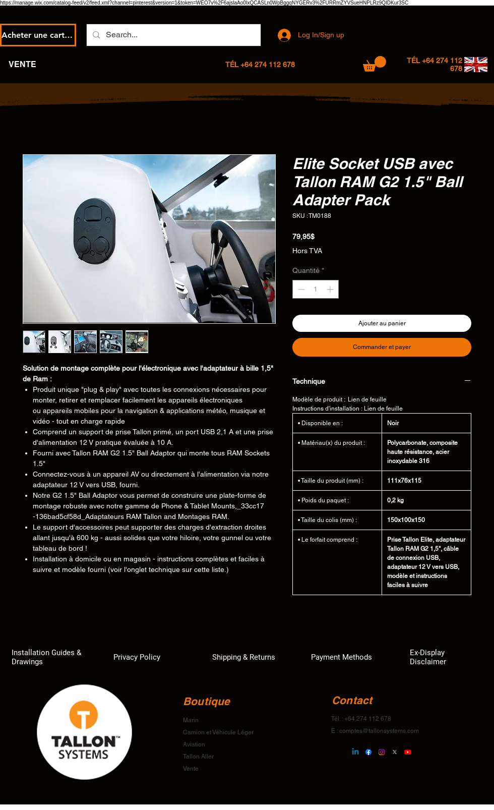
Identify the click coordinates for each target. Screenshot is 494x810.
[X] (395, 752)
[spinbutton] (315, 289)
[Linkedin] (355, 752)
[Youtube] (408, 752)
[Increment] (331, 289)
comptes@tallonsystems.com (379, 730)
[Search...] (172, 35)
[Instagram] (382, 752)
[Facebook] (368, 752)
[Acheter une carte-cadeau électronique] (38, 35)
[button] (374, 64)
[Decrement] (300, 289)
